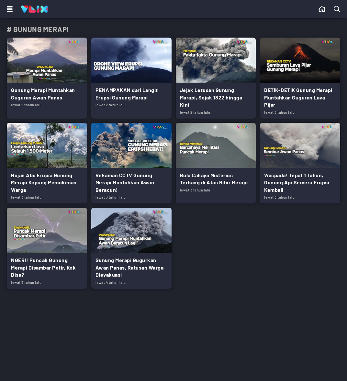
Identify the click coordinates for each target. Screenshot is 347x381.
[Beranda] (322, 9)
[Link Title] (47, 78)
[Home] (34, 9)
